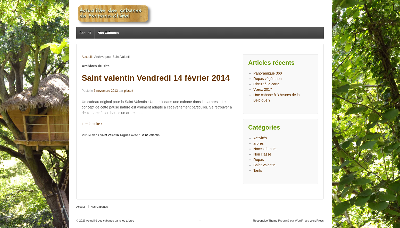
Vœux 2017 (262, 89)
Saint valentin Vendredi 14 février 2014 (156, 78)
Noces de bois (264, 149)
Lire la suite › (92, 124)
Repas (258, 160)
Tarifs (257, 170)
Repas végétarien (267, 79)
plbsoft (128, 91)
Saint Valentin (109, 135)
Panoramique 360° (268, 73)
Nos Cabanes (108, 33)
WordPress (317, 220)
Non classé (262, 154)
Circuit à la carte (266, 84)
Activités (260, 138)
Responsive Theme (265, 220)
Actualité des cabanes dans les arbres (110, 220)
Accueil (85, 33)
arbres (258, 143)
